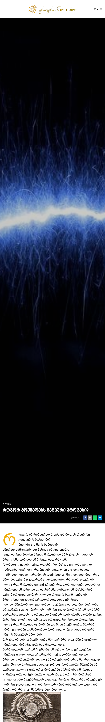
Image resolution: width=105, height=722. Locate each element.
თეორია (7, 504)
